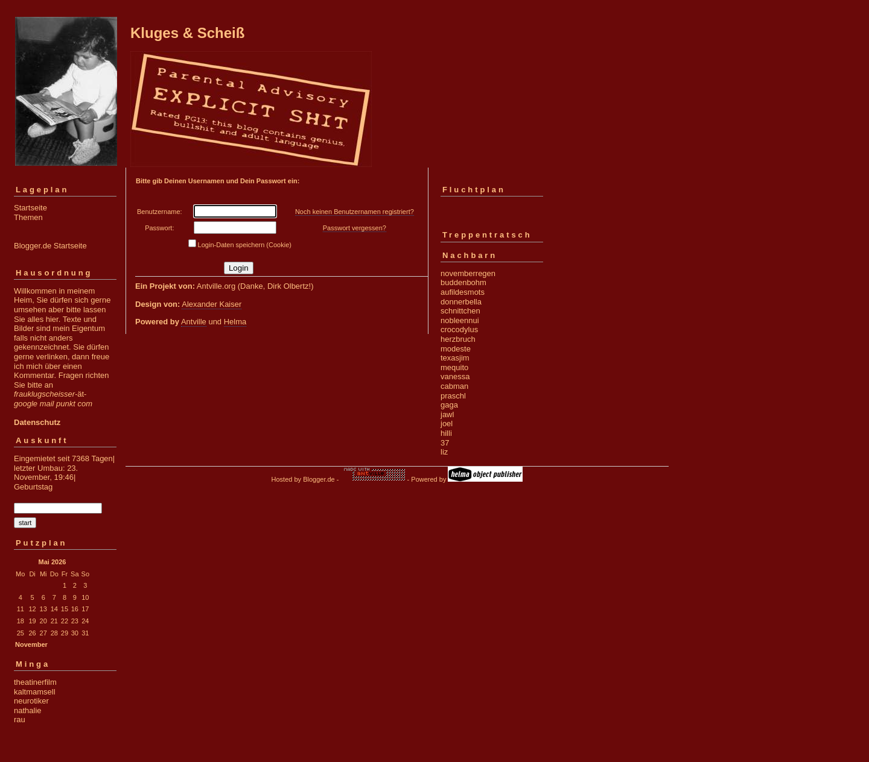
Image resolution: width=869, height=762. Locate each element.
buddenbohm (463, 282)
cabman (454, 386)
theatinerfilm (35, 682)
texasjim (455, 357)
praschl (453, 395)
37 (445, 442)
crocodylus (459, 329)
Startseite (30, 207)
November (31, 644)
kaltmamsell (35, 691)
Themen (28, 217)
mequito (454, 367)
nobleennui (460, 320)
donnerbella (461, 301)
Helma (235, 321)
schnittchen (460, 310)
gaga (449, 404)
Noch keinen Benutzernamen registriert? (354, 211)
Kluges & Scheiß (187, 33)
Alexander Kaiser (211, 304)
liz (444, 451)
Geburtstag (33, 486)
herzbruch (458, 339)
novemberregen (468, 273)
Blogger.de (319, 479)
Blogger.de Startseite (50, 245)
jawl (447, 414)
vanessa (455, 376)
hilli (446, 433)
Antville (193, 321)
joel (447, 423)
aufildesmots (463, 292)
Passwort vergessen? (354, 227)
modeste (456, 348)
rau (19, 719)
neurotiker (31, 700)
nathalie (28, 710)
